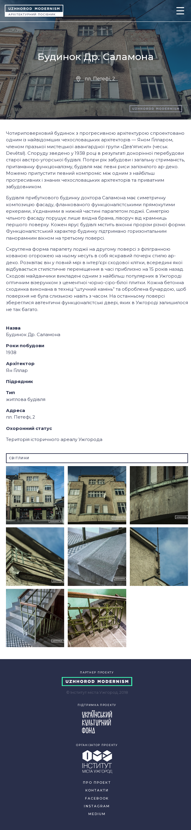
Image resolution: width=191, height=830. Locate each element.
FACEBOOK (97, 798)
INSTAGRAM (97, 806)
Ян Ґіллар (17, 370)
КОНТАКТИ (97, 790)
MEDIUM (97, 814)
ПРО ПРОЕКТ (97, 783)
